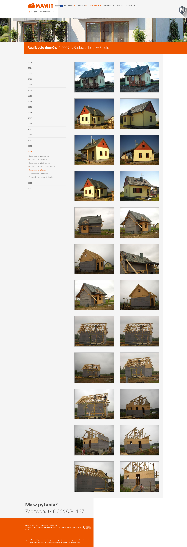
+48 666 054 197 (65, 511)
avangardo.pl (77, 527)
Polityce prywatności (72, 542)
